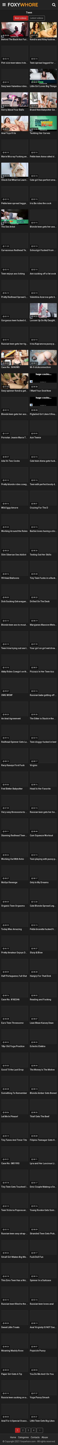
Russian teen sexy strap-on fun (14, 1233)
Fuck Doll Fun (36, 1257)
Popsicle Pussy (37, 1350)
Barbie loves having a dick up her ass (43, 531)
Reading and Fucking (40, 999)
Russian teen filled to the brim (14, 1304)
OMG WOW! (7, 695)
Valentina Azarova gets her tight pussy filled (43, 297)
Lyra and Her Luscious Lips (43, 1163)
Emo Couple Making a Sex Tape (43, 1187)
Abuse (45, 1437)
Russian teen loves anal (42, 1304)
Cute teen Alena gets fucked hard (43, 461)
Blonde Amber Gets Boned (43, 1093)
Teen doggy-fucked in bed (43, 742)
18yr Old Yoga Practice (12, 1046)
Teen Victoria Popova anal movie (14, 1210)
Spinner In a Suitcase (40, 1280)
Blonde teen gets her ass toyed (14, 414)
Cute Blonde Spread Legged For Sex (43, 906)
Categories (23, 1437)
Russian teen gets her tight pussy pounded (14, 344)
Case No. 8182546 (10, 999)
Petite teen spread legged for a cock (14, 203)
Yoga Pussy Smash (39, 1397)
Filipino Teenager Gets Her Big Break (43, 1140)
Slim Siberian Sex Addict (13, 554)
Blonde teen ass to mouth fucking (14, 625)
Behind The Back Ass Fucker (14, 39)
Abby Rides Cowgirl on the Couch (14, 671)
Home (13, 1437)
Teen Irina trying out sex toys (14, 648)
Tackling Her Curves (40, 133)
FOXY (15, 5)
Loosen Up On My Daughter (43, 320)
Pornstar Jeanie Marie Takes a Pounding (14, 437)
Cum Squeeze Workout (41, 835)
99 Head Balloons (10, 578)
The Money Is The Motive (42, 1069)
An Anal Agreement (11, 718)
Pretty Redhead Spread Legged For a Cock (14, 297)
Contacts (35, 1437)
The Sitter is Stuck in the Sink (43, 718)
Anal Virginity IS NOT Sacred (43, 1327)
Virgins (33, 765)
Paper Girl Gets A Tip (11, 1374)
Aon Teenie (35, 437)
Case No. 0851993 (10, 1163)
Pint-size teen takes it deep (14, 63)
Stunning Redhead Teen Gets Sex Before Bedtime (14, 835)
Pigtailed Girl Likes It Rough (43, 414)
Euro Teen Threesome (12, 1023)
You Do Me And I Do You (42, 1374)
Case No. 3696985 (10, 367)
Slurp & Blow (36, 952)
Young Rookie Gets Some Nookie (43, 1210)
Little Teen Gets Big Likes (42, 1421)
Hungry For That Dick (40, 976)
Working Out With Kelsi (12, 859)
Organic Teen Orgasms (13, 906)
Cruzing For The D (39, 507)
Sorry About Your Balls (12, 110)
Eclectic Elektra (37, 1046)
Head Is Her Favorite (40, 788)
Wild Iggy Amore (9, 507)
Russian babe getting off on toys (43, 695)
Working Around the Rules (14, 531)
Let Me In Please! (9, 1116)
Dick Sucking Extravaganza (14, 601)
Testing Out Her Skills (40, 554)
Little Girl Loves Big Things (43, 86)
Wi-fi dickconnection (40, 367)
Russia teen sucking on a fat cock (14, 1397)
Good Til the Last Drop (12, 1069)
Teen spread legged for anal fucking (43, 63)
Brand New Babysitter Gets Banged (43, 110)
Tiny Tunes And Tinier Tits (14, 1140)
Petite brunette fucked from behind (43, 929)
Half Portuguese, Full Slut (14, 976)
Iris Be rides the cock (40, 203)
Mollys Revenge (9, 882)
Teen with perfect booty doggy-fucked (43, 484)
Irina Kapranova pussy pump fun (43, 344)
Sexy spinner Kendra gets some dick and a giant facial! (14, 391)
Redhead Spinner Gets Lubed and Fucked (14, 742)
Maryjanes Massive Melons (43, 625)
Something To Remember (14, 1093)
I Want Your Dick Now (40, 391)
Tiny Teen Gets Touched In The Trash (14, 1187)
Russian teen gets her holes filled (43, 812)
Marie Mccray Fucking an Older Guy (14, 156)
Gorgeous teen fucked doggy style (14, 320)
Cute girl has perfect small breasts (43, 180)
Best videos (20, 18)
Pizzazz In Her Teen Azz (42, 671)
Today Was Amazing (11, 929)
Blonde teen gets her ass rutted (43, 226)
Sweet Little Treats (10, 1327)
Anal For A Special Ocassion (14, 1421)
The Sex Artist (8, 226)
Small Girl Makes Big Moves (14, 1257)
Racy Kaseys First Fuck (12, 765)
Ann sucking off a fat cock (43, 273)
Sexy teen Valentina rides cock (14, 86)
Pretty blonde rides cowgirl (14, 484)
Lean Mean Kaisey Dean (42, 1023)
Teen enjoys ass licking (13, 273)
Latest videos (36, 18)
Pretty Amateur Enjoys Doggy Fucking (14, 952)
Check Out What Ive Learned (14, 180)
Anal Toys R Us (8, 133)
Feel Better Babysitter (12, 788)
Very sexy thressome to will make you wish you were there (14, 812)
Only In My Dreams (39, 882)
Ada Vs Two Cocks (10, 461)
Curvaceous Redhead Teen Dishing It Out (14, 250)
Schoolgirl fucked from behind (43, 250)
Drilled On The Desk (39, 601)
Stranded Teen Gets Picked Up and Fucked (43, 1233)
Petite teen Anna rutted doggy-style (43, 156)
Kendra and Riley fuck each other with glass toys (43, 39)
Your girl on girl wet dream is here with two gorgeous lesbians (43, 648)
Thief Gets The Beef (39, 1116)
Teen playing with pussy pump (43, 859)
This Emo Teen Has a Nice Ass (14, 1280)
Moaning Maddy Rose (12, 1350)
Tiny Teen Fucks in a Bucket (43, 578)
